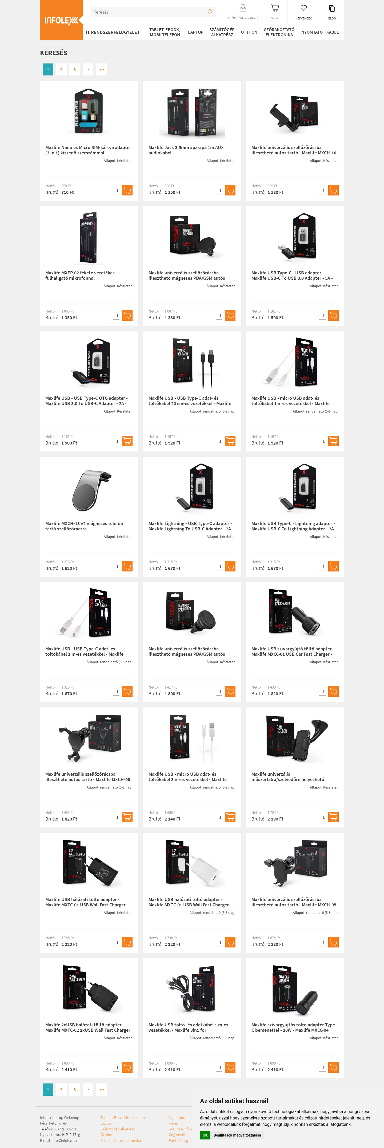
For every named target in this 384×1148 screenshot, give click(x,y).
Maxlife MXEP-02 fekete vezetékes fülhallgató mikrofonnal (80, 275)
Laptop (193, 32)
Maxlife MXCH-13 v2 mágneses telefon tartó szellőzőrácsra (84, 526)
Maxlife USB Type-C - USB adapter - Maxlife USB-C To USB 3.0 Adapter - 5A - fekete (292, 278)
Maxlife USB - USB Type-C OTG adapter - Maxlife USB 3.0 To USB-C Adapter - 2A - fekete (86, 403)
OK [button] (205, 1135)
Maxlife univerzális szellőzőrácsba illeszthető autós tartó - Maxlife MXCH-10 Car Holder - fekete (293, 152)
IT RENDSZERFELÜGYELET (113, 32)
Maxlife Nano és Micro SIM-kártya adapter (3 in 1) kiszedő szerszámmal (88, 150)
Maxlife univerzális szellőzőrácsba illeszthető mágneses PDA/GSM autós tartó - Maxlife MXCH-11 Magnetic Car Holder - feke (187, 280)
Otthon (246, 32)
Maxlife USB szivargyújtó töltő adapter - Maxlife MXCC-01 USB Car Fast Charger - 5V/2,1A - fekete (292, 654)
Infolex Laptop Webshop (59, 1117)
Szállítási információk (155, 1140)
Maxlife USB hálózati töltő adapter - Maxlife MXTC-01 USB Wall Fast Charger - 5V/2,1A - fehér (190, 904)
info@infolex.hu (64, 1140)
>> (101, 69)
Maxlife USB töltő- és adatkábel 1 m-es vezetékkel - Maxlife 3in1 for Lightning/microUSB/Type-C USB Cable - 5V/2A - (190, 1032)
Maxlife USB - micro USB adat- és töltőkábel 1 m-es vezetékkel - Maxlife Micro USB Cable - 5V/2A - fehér (290, 403)
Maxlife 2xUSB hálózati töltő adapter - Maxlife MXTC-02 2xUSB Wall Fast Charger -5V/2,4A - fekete (87, 1030)
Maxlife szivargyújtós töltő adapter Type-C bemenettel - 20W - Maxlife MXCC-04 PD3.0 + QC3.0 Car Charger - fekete (294, 1030)
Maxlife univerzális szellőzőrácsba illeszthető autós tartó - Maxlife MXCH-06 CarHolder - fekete (87, 779)
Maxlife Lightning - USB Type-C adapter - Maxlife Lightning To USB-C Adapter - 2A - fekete (191, 528)
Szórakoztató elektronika (276, 32)
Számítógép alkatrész (219, 32)
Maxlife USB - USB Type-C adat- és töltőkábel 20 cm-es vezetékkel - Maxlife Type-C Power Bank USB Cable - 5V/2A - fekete (190, 406)
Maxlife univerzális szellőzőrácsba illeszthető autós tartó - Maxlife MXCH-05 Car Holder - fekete (293, 904)
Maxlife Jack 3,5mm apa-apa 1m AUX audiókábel (186, 150)
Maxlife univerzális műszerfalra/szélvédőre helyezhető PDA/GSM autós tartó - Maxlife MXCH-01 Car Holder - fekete (292, 782)
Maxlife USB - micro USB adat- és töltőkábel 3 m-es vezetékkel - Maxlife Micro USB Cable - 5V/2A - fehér (188, 779)
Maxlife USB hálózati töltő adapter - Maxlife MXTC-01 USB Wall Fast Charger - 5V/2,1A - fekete (86, 904)
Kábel (331, 32)
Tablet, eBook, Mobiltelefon (163, 32)
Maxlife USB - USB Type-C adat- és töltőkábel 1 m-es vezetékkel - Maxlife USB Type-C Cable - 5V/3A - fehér (84, 654)
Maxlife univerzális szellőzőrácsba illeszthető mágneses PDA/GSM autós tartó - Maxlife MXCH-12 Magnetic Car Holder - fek (187, 656)
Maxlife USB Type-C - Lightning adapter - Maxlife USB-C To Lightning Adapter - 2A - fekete (294, 528)
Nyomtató (308, 32)
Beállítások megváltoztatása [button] (237, 1135)
